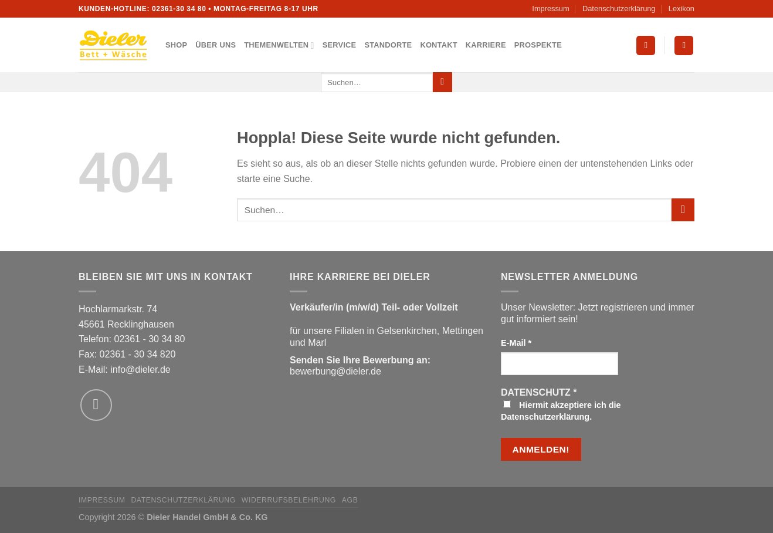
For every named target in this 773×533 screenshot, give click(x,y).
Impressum (550, 8)
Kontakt (438, 45)
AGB (350, 500)
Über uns (215, 45)
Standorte (388, 45)
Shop (176, 45)
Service (340, 45)
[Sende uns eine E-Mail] (96, 405)
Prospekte (538, 45)
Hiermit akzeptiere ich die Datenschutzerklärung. (561, 410)
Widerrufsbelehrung (289, 500)
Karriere (486, 45)
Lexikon (681, 8)
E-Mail (516, 343)
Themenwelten (279, 45)
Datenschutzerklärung (618, 8)
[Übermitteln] (442, 82)
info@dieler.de (140, 370)
